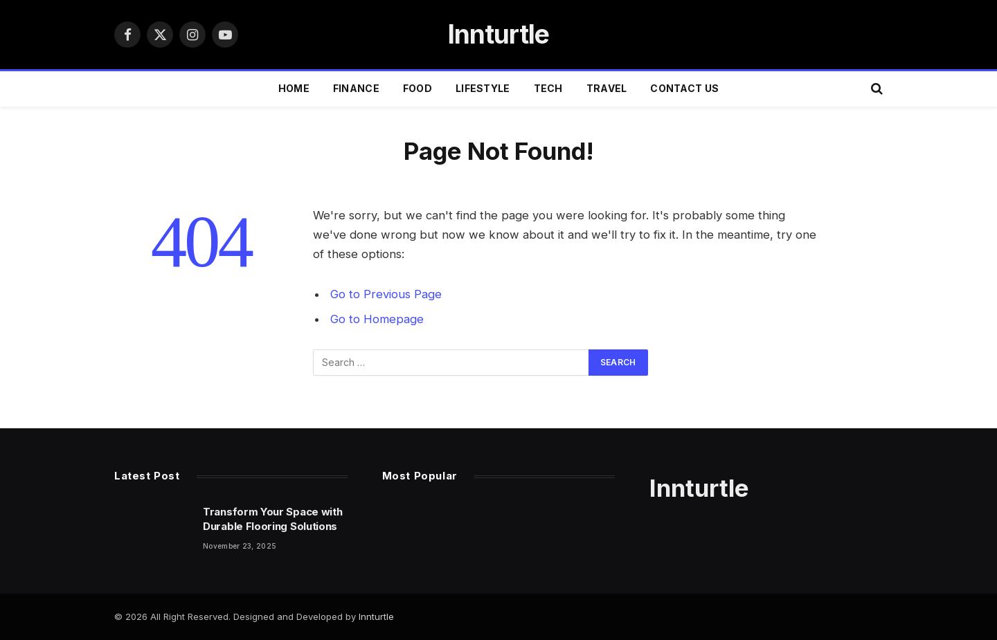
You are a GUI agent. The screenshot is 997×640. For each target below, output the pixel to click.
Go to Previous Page (386, 294)
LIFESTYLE (483, 88)
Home (293, 88)
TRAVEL (606, 88)
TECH (548, 88)
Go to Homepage (377, 319)
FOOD (417, 88)
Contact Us (684, 88)
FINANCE (356, 88)
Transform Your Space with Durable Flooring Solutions (273, 519)
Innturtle (376, 616)
